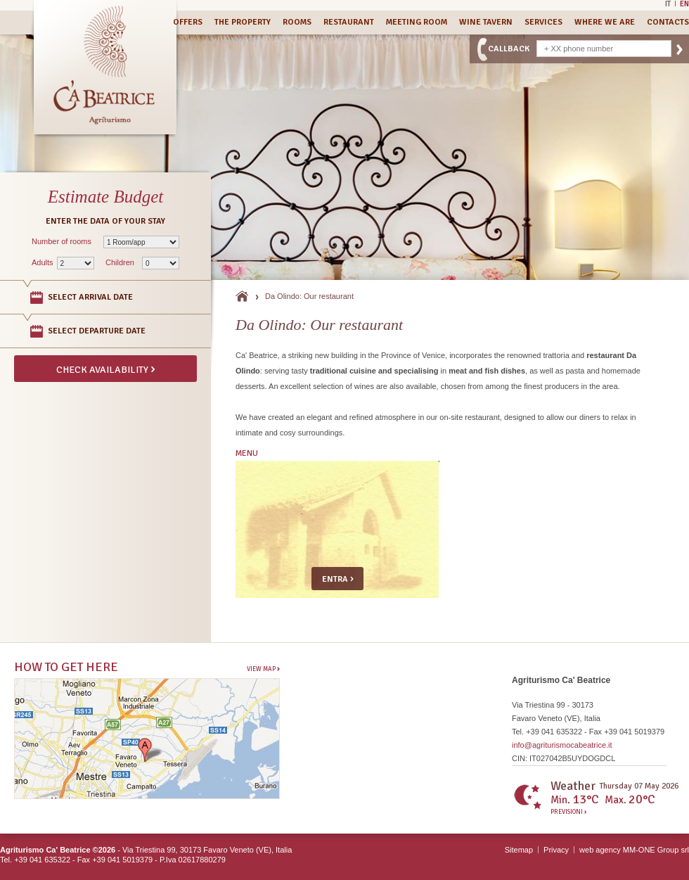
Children (119, 262)
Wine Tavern (486, 22)
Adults (42, 262)
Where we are (604, 22)
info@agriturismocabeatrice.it (562, 745)
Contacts (668, 22)
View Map (263, 668)
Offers (187, 22)
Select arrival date (90, 297)
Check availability (105, 368)
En (684, 3)
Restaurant (348, 22)
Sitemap (519, 850)
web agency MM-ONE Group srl (634, 850)
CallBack (508, 49)
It (668, 3)
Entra (338, 578)
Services (543, 22)
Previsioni (568, 812)
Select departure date (97, 331)
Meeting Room (416, 22)
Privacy (556, 850)
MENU (247, 453)
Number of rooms (61, 241)
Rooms (297, 22)
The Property (242, 22)
